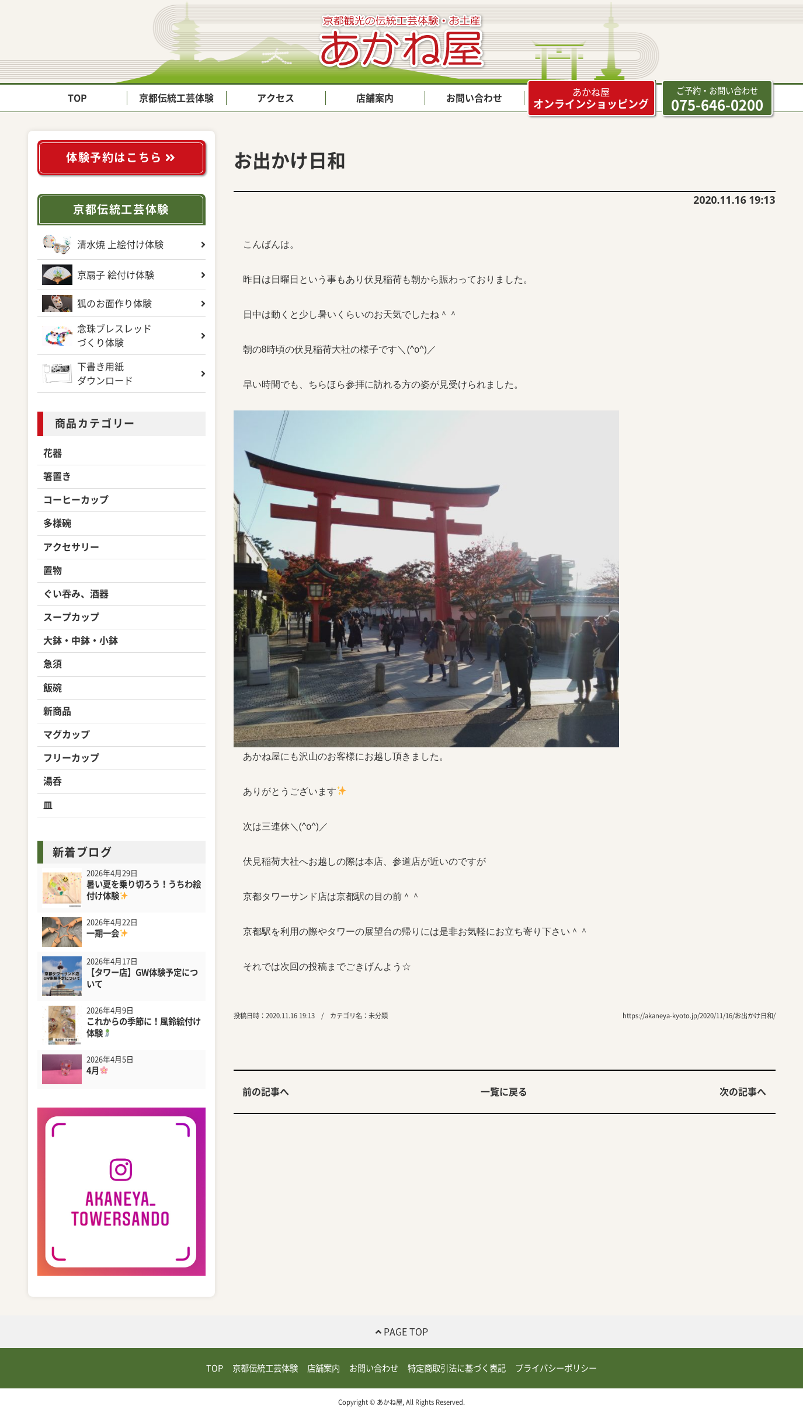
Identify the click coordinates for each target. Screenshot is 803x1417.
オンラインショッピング (591, 98)
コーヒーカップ (76, 499)
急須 (52, 664)
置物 (52, 570)
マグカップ (66, 734)
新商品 (57, 711)
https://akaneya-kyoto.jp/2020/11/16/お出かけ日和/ (699, 1015)
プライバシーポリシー (556, 1368)
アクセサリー (71, 547)
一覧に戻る (504, 1091)
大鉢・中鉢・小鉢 (80, 640)
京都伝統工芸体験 (176, 98)
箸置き (57, 476)
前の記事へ (265, 1091)
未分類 (378, 1015)
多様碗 (57, 523)
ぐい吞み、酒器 (76, 593)
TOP (77, 98)
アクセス (275, 98)
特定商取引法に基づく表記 (457, 1368)
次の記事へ (742, 1091)
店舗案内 (375, 98)
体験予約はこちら (121, 157)
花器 (52, 453)
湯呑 (52, 781)
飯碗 (52, 687)
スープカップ (71, 617)
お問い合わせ (474, 98)
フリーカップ (71, 758)
